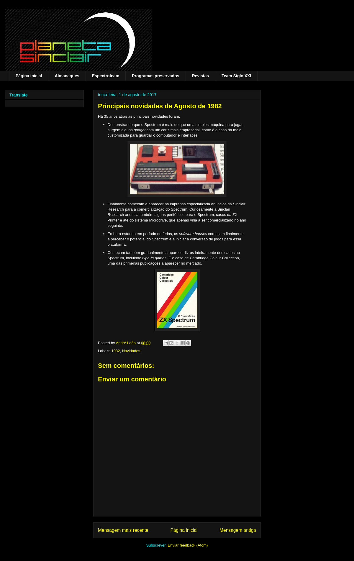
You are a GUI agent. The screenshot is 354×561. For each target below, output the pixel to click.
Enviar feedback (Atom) (188, 545)
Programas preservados (155, 75)
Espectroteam (105, 75)
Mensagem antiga (237, 530)
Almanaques (67, 75)
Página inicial (29, 75)
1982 (116, 351)
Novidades (131, 351)
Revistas (200, 75)
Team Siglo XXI (236, 75)
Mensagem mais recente (123, 530)
